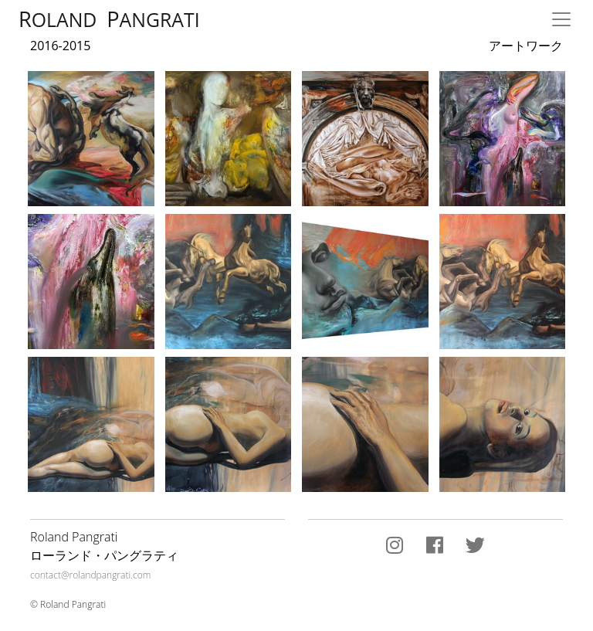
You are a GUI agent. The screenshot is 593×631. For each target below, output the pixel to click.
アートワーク (526, 46)
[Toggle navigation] (561, 19)
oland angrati (109, 19)
